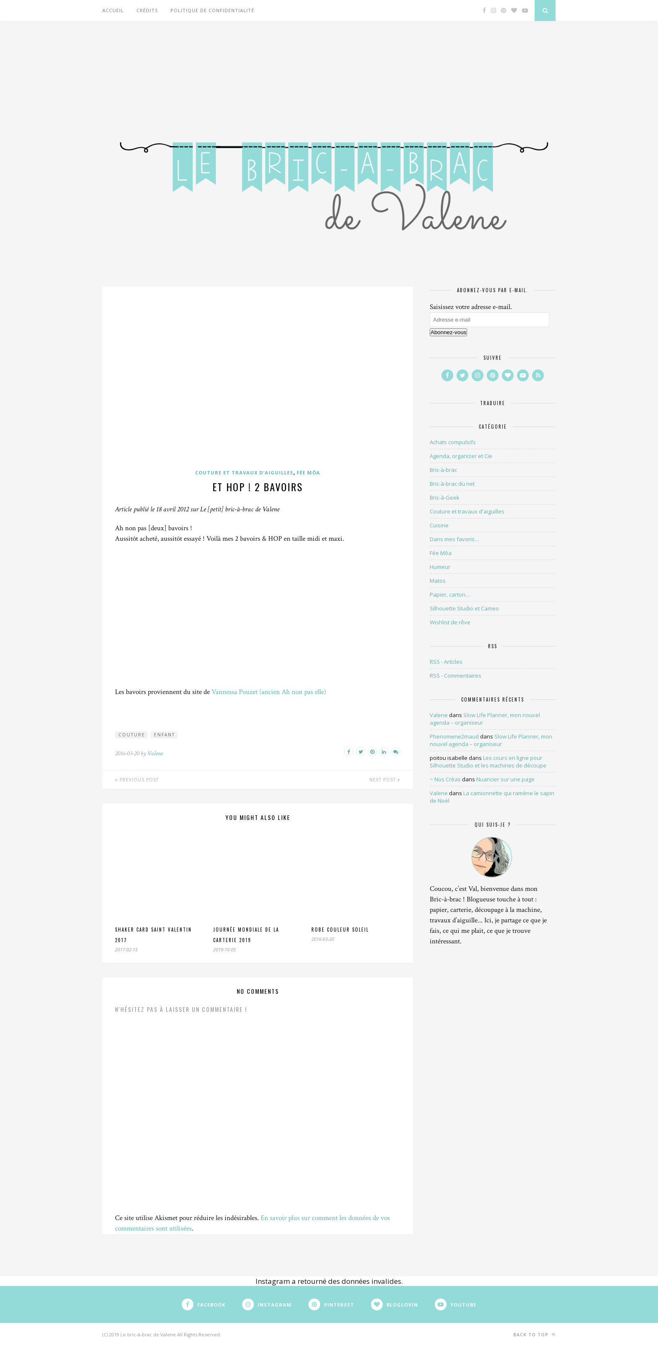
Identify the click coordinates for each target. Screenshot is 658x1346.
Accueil (113, 10)
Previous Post (137, 780)
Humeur (440, 567)
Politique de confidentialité (212, 10)
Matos (438, 580)
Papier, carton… (450, 594)
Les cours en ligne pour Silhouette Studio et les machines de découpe (488, 761)
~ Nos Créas (445, 779)
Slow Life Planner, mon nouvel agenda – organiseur (491, 740)
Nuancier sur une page (505, 779)
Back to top (534, 1334)
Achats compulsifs (453, 442)
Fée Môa (308, 472)
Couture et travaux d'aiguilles (244, 472)
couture (131, 735)
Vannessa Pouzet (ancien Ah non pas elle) (269, 692)
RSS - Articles (446, 661)
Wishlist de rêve (450, 622)
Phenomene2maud (454, 736)
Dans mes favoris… (454, 539)
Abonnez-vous (448, 332)
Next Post (384, 780)
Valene (155, 753)
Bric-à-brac (443, 470)
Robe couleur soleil (340, 929)
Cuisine (439, 525)
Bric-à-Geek (445, 497)
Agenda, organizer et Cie (461, 456)
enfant (164, 735)
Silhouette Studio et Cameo (464, 608)
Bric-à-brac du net (452, 483)
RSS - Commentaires (455, 675)
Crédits (147, 10)
